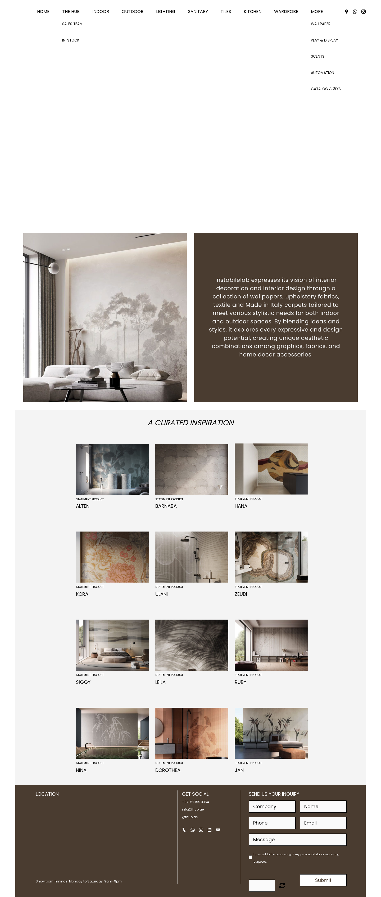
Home (43, 11)
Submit (323, 880)
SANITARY (198, 11)
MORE (317, 11)
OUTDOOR (132, 11)
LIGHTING (165, 11)
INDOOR (100, 11)
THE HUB (71, 11)
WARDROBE (286, 11)
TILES (226, 11)
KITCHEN (252, 11)
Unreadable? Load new (282, 885)
